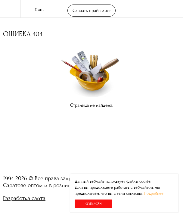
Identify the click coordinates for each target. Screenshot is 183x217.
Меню (174, 9)
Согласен (93, 204)
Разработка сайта (24, 198)
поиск (153, 9)
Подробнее (153, 193)
